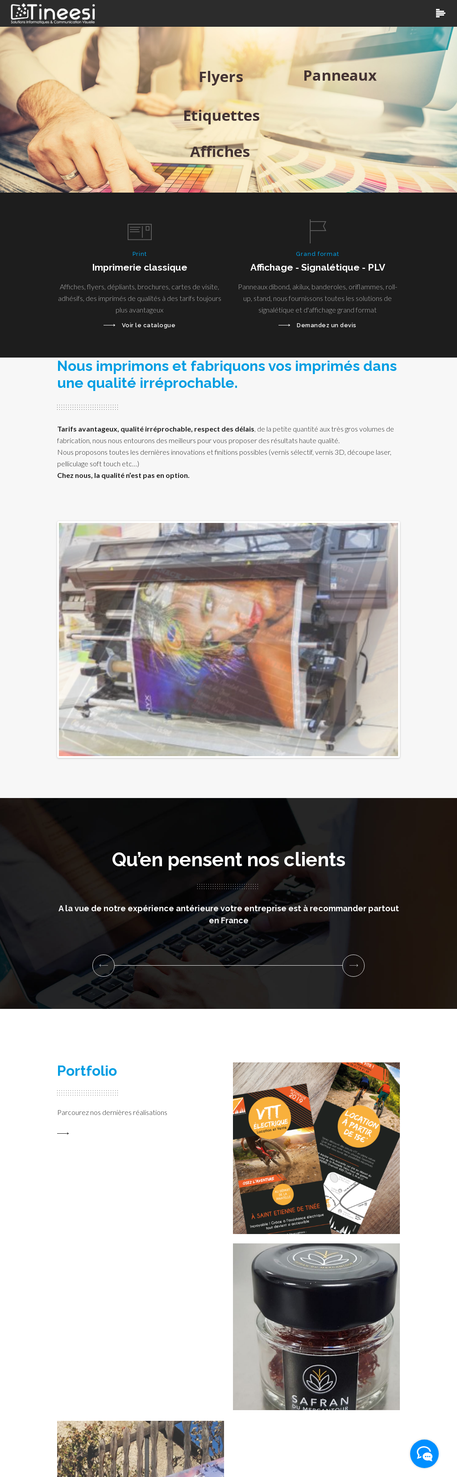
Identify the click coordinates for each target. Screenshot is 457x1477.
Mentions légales (371, 1454)
